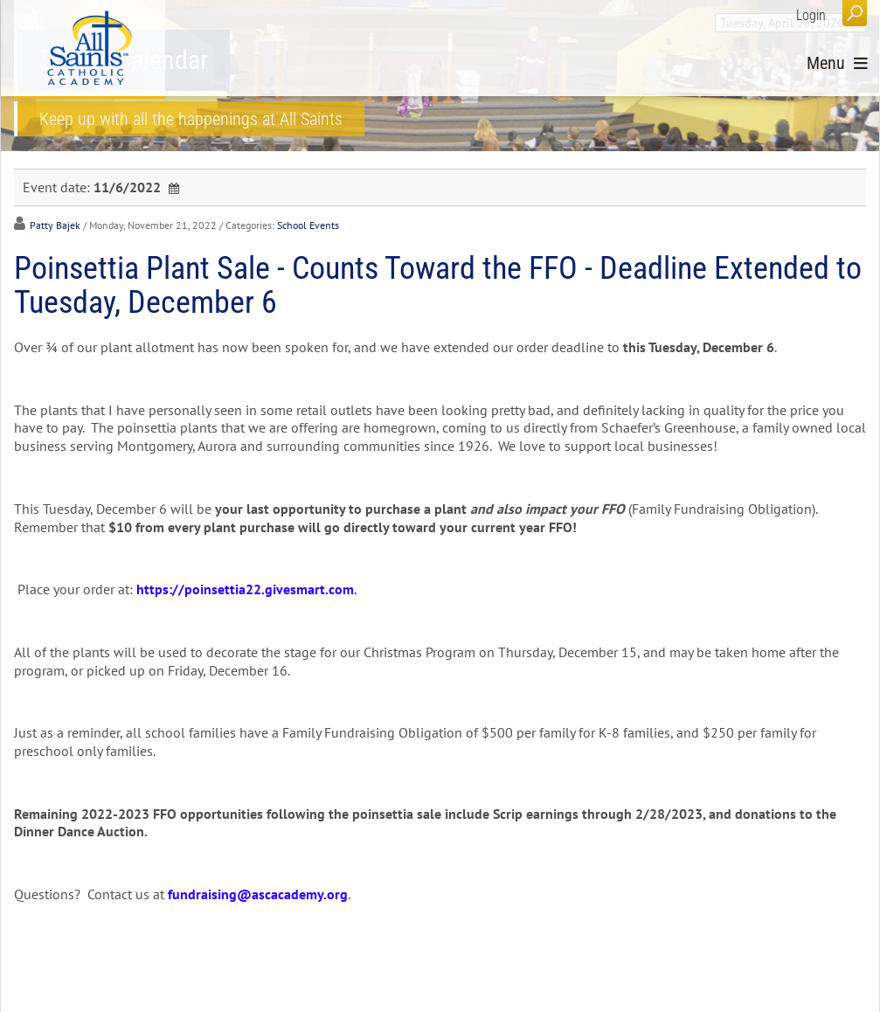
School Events (308, 225)
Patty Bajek (55, 225)
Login (811, 15)
